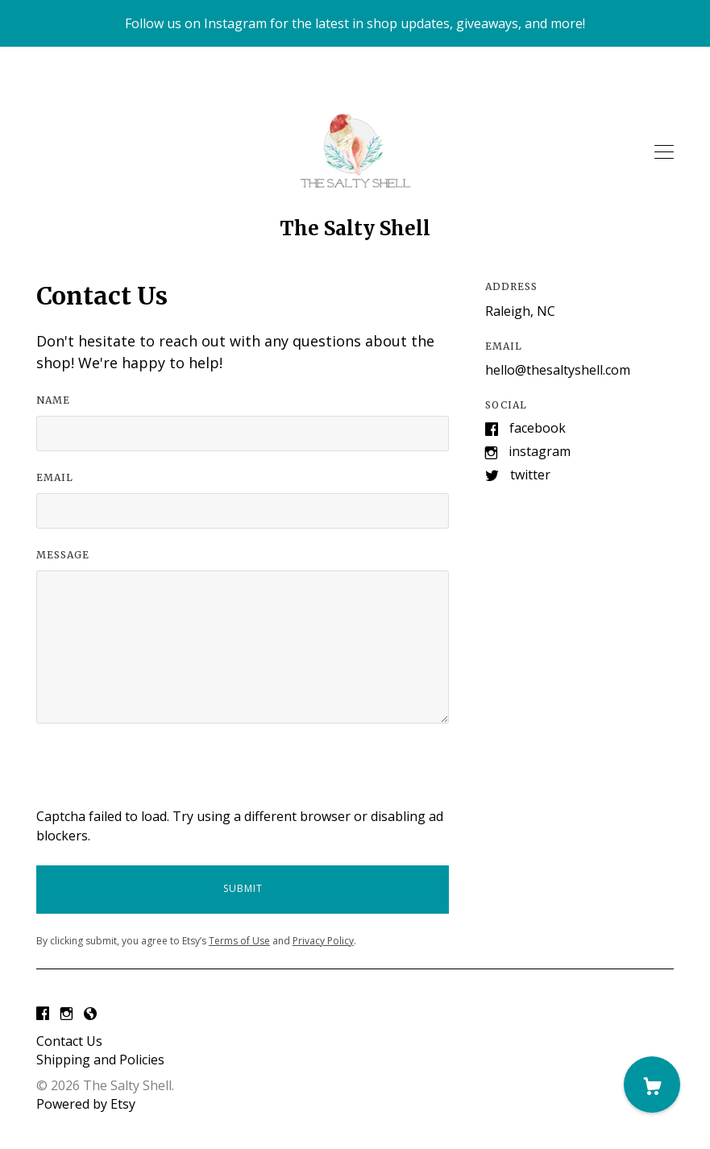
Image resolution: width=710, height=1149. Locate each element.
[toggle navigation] (664, 152)
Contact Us (69, 1041)
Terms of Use (239, 941)
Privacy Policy (323, 941)
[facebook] (42, 1014)
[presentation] (158, 775)
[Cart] (652, 1084)
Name (53, 400)
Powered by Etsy (85, 1104)
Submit (243, 888)
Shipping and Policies (100, 1059)
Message (62, 555)
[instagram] (66, 1014)
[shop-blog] (90, 1014)
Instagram (540, 451)
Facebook (537, 428)
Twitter (530, 474)
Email (54, 477)
